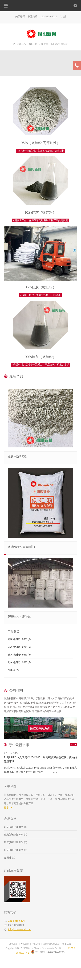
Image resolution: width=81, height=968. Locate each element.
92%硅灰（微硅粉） (40, 212)
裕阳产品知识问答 (51, 944)
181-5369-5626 (48, 16)
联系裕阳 (66, 944)
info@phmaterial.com (19, 929)
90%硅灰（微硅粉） (40, 357)
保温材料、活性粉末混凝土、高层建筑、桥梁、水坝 (40, 364)
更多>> (8, 807)
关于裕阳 (20, 16)
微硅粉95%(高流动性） (22, 546)
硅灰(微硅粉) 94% (17, 654)
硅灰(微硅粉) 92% (17, 647)
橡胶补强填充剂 (17, 456)
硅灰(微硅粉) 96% (17, 662)
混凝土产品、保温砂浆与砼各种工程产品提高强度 (40, 220)
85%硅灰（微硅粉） (40, 287)
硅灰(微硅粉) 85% (17, 639)
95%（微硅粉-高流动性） (40, 143)
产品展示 (25, 944)
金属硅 (11, 670)
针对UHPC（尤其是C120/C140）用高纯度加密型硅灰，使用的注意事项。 (40, 759)
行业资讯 (36, 944)
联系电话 (33, 16)
